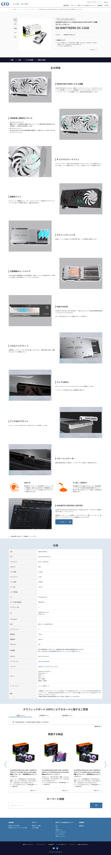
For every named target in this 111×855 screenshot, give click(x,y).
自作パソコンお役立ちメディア (86, 5)
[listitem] (98, 726)
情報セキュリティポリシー (28, 844)
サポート (73, 5)
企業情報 (99, 5)
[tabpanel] (55, 723)
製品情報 (65, 5)
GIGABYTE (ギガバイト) (69, 34)
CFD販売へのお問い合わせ (82, 844)
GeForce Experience (44, 661)
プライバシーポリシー (41, 844)
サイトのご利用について (61, 844)
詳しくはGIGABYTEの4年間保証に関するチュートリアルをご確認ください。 (59, 651)
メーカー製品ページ (43, 686)
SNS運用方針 (51, 844)
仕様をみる (93, 50)
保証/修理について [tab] (67, 715)
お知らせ (106, 5)
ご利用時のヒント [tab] (44, 715)
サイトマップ (72, 844)
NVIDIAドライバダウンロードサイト (48, 666)
